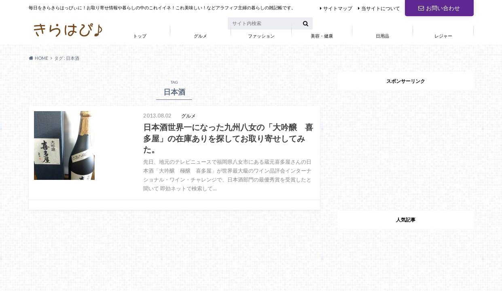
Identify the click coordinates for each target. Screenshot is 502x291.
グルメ (200, 35)
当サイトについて (380, 8)
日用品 (382, 35)
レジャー (443, 35)
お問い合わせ (439, 7)
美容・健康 (322, 35)
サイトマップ (337, 8)
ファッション (261, 35)
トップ (139, 35)
